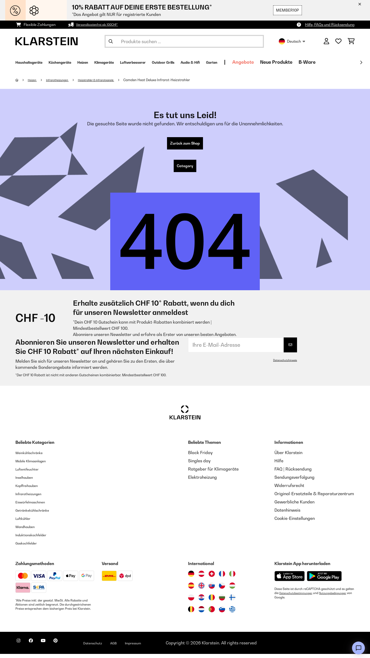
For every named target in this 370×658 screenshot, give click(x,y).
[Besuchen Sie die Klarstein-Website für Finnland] (232, 601)
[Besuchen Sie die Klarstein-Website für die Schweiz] (212, 578)
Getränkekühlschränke (37, 514)
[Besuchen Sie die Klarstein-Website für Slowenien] (222, 613)
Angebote (303, 62)
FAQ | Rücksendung (293, 473)
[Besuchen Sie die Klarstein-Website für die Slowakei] (212, 590)
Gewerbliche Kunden (294, 506)
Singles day (199, 464)
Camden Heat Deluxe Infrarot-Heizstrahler (177, 80)
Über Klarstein (288, 456)
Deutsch (292, 41)
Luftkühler (25, 522)
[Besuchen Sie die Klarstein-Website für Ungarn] (232, 590)
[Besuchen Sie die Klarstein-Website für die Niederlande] (201, 613)
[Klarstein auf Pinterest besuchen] (70, 647)
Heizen (34, 80)
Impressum (160, 647)
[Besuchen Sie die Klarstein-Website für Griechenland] (232, 613)
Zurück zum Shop (185, 144)
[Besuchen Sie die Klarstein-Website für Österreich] (201, 578)
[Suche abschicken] (111, 41)
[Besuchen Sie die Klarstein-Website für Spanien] (191, 590)
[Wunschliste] (338, 41)
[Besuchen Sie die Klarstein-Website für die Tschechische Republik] (222, 590)
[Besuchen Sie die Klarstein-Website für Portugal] (212, 613)
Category (185, 169)
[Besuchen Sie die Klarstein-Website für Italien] (232, 578)
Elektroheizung (202, 481)
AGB (136, 647)
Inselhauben (27, 481)
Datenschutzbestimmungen (298, 597)
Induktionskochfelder (35, 538)
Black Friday (200, 456)
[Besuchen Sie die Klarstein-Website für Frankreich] (222, 578)
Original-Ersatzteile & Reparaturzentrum (314, 497)
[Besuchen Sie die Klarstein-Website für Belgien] (191, 613)
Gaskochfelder (29, 547)
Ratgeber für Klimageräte (213, 473)
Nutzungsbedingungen (290, 601)
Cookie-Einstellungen (294, 522)
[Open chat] (358, 648)
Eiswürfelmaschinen (34, 506)
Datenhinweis (287, 514)
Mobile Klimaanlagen (36, 464)
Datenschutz (112, 647)
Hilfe (278, 464)
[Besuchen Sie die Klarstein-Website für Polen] (191, 601)
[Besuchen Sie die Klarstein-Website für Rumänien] (212, 601)
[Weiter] (361, 62)
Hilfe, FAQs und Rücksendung (330, 24)
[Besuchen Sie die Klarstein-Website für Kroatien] (201, 601)
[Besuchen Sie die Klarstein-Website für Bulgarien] (222, 601)
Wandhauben (28, 530)
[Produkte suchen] (184, 41)
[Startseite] (22, 80)
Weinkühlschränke (33, 456)
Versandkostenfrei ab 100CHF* (102, 24)
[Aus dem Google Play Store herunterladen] (324, 580)
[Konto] (326, 41)
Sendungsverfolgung (294, 481)
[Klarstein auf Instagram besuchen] (20, 647)
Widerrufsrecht (289, 489)
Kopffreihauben (30, 489)
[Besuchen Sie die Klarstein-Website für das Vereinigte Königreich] (201, 590)
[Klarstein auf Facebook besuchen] (37, 647)
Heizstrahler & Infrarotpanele (111, 80)
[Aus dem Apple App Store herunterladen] (289, 580)
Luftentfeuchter (30, 473)
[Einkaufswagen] (351, 41)
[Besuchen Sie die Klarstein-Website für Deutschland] (191, 578)
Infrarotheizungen (64, 80)
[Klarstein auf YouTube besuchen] (53, 647)
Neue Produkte (336, 62)
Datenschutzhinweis (283, 364)
